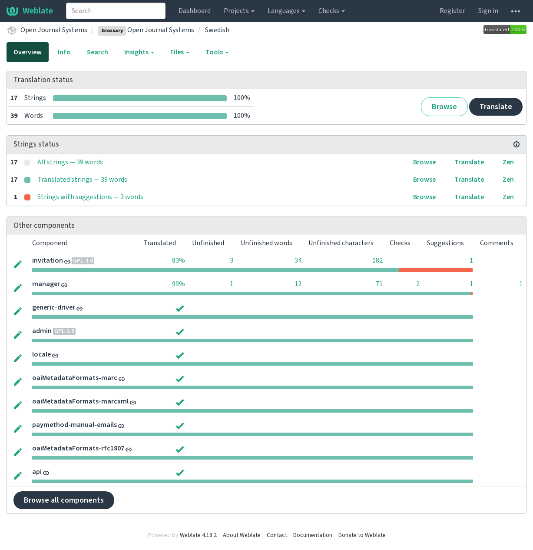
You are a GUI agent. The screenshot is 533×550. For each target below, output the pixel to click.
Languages (286, 11)
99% (178, 284)
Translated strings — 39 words (82, 179)
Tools (216, 52)
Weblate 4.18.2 (198, 535)
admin (42, 331)
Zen (508, 162)
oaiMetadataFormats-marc (74, 378)
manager (46, 284)
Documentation (312, 535)
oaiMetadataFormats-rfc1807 (78, 448)
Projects (239, 11)
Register (452, 11)
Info (64, 52)
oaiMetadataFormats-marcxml (80, 401)
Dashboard (195, 11)
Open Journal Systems (53, 30)
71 (379, 284)
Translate (496, 106)
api (37, 472)
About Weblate (242, 535)
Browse (444, 106)
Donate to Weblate (362, 535)
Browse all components (64, 500)
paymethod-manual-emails (74, 425)
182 (377, 260)
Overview (27, 52)
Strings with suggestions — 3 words (90, 197)
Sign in (488, 11)
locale (41, 354)
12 (298, 284)
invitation (47, 260)
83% (178, 260)
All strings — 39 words (70, 162)
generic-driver (53, 307)
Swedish (217, 30)
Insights (139, 52)
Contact (277, 535)
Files (179, 52)
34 (298, 260)
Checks (331, 11)
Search (97, 52)
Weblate (30, 11)
